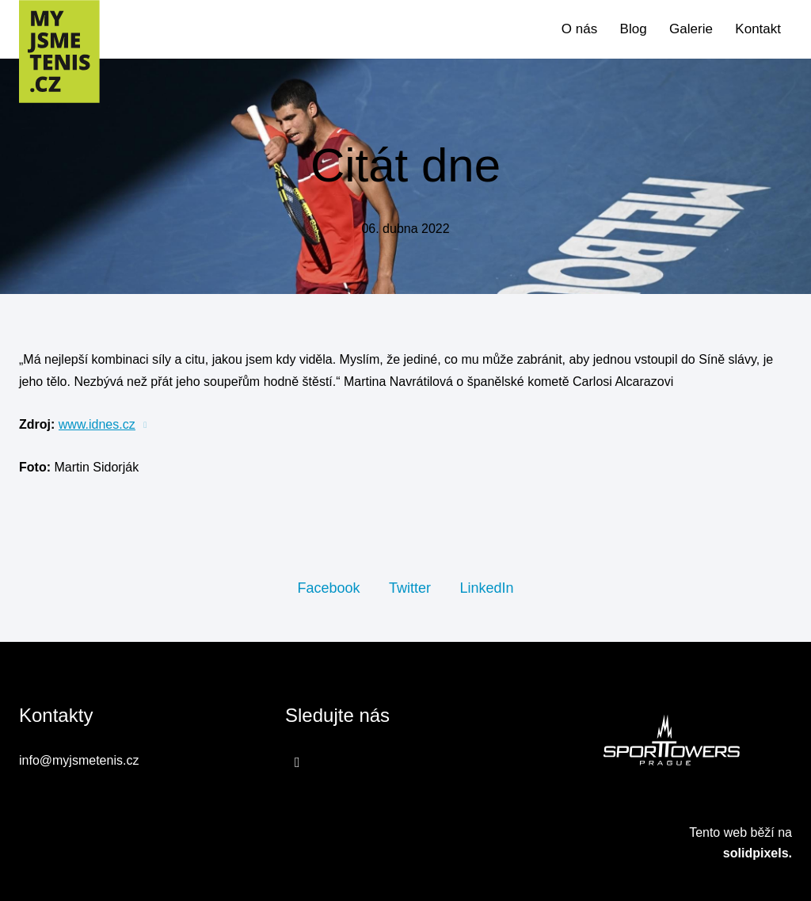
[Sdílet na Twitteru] (410, 587)
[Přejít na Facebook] (297, 762)
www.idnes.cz (97, 424)
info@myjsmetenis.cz (79, 760)
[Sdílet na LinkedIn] (486, 587)
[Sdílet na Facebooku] (328, 587)
